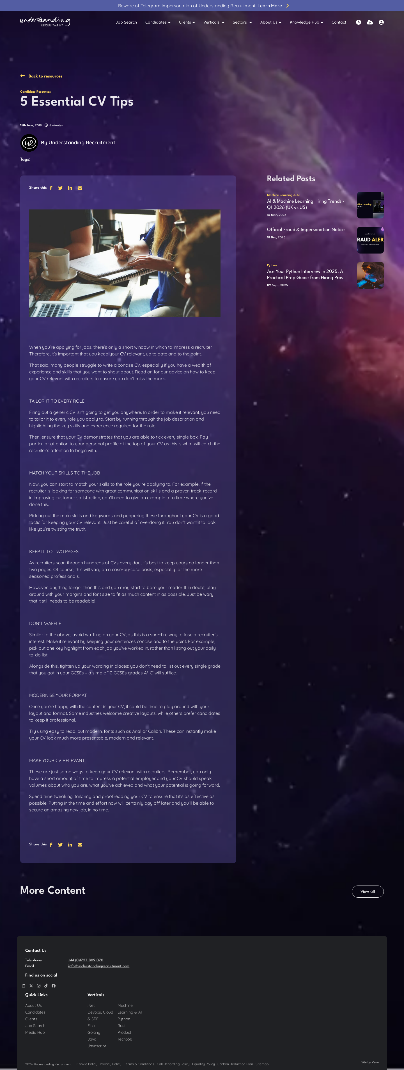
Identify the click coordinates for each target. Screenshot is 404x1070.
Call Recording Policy (173, 1064)
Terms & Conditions (139, 1064)
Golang (94, 1032)
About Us (268, 22)
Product (124, 1032)
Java (92, 1039)
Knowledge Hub (304, 22)
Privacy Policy (110, 1064)
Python (272, 265)
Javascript (97, 1045)
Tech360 (125, 1039)
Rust (122, 1025)
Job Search (126, 22)
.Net (91, 1005)
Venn (375, 1062)
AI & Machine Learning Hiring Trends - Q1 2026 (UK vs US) (306, 204)
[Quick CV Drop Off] (370, 22)
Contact (339, 22)
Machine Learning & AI (283, 195)
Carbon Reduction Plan (235, 1064)
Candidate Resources (35, 91)
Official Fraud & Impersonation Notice (306, 229)
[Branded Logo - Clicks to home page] (45, 22)
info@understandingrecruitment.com (98, 966)
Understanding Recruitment (82, 142)
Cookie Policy (87, 1064)
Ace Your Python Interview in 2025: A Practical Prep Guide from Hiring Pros (305, 274)
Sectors (240, 22)
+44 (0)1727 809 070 (85, 960)
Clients (185, 22)
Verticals (212, 22)
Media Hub (35, 1032)
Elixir (92, 1025)
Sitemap (262, 1064)
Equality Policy (203, 1064)
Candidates (156, 22)
